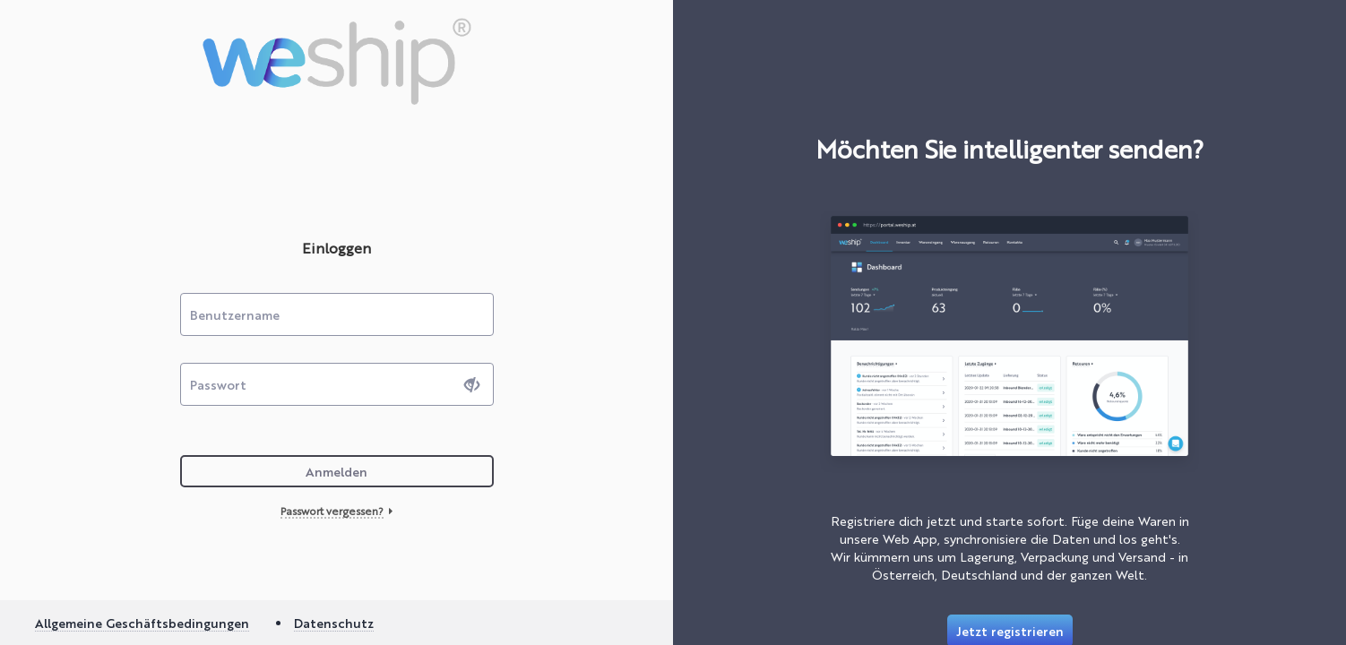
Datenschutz (334, 623)
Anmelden (336, 471)
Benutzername (235, 314)
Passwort (218, 384)
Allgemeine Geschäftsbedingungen (142, 623)
